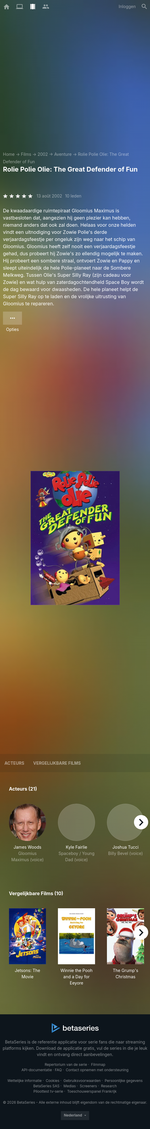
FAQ (58, 1070)
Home (9, 154)
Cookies (52, 1080)
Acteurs (14, 763)
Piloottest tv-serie (48, 1091)
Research (109, 1086)
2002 (42, 154)
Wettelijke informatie (24, 1080)
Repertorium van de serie (66, 1064)
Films (26, 154)
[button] (27, 833)
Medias (70, 1086)
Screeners (88, 1086)
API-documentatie (36, 1070)
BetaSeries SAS (46, 1086)
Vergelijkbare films (57, 763)
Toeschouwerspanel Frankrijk (91, 1091)
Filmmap (98, 1064)
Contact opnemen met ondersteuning (97, 1070)
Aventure (63, 154)
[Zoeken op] (144, 6)
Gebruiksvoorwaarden (81, 1080)
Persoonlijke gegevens (124, 1080)
